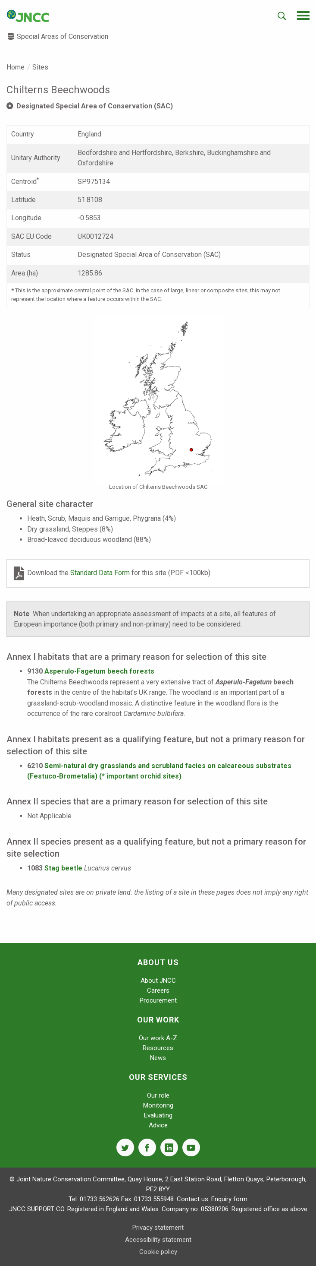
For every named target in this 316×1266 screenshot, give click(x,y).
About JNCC (158, 980)
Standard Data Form (100, 573)
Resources (158, 1048)
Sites (40, 67)
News (158, 1058)
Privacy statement (158, 1227)
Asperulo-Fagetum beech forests (99, 671)
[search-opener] (282, 16)
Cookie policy (158, 1252)
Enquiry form (229, 1199)
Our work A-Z (158, 1038)
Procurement (158, 1000)
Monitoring (158, 1105)
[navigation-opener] (303, 15)
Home (15, 67)
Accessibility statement (158, 1240)
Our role (158, 1095)
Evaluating (158, 1115)
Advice (158, 1125)
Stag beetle (63, 868)
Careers (158, 990)
